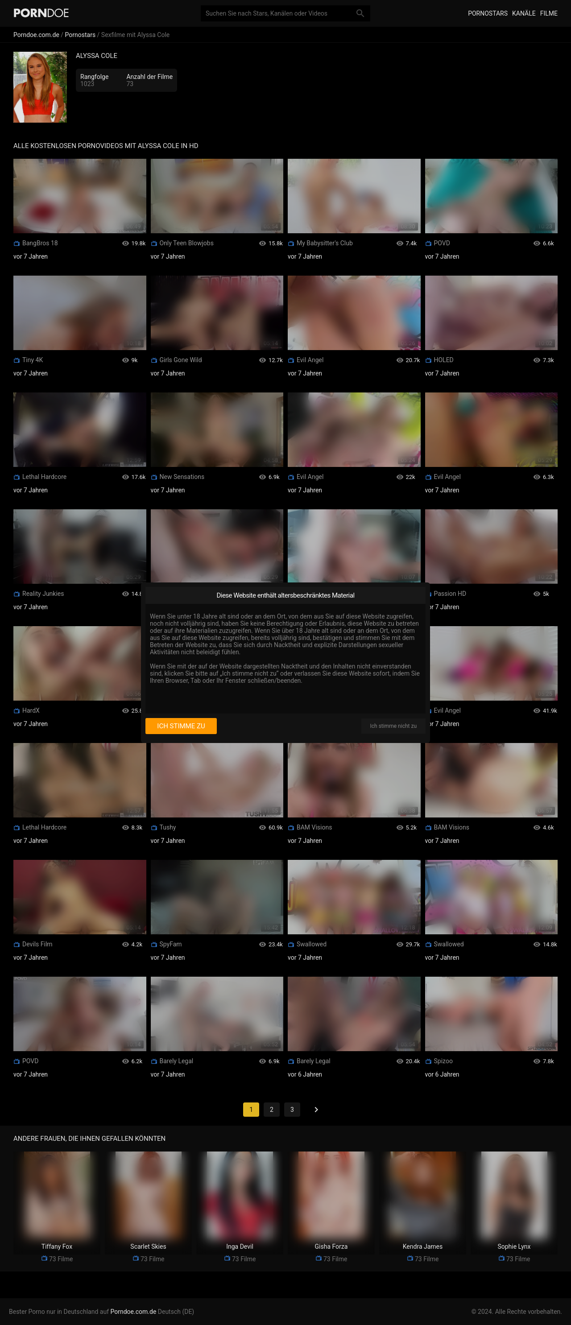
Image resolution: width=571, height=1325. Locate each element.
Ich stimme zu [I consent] (181, 726)
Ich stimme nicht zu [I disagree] (393, 726)
